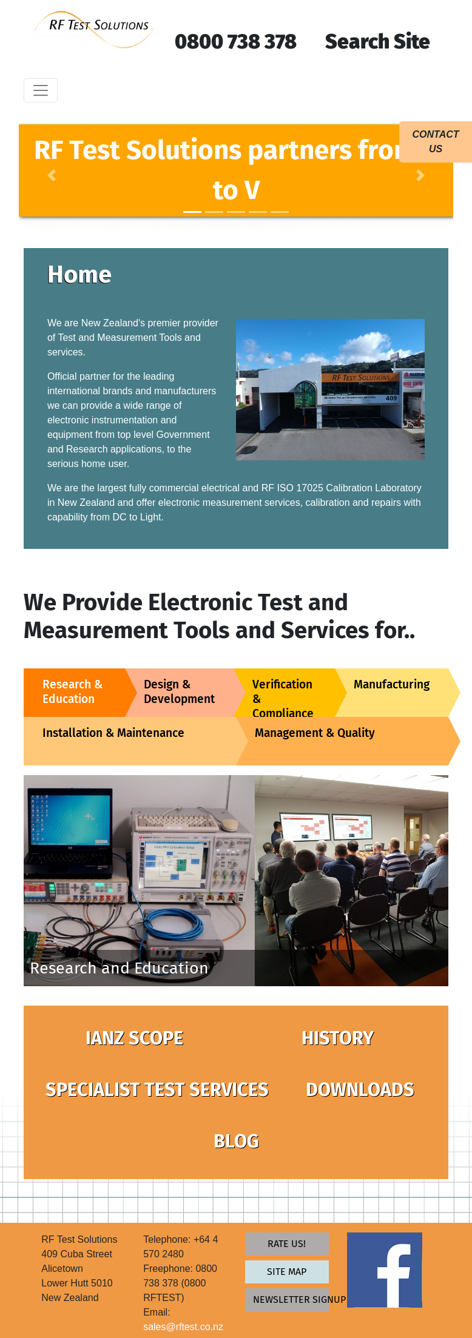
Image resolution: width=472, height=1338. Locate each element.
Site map (286, 1271)
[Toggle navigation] (41, 90)
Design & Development (179, 691)
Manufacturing (392, 684)
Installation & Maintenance (113, 733)
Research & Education (72, 691)
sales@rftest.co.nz (183, 1327)
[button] (51, 175)
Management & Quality (315, 733)
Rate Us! (287, 1243)
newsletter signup (291, 1299)
